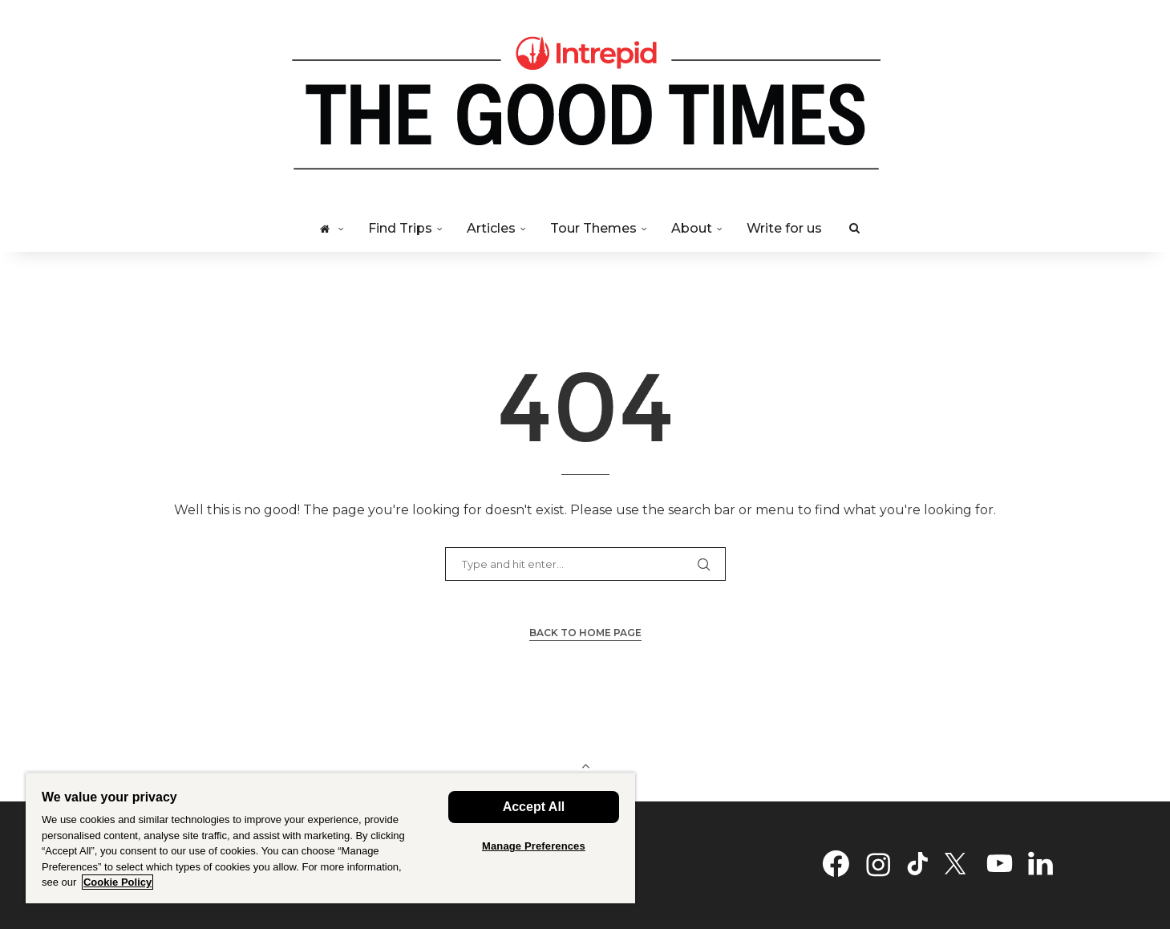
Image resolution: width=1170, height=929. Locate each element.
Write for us (784, 228)
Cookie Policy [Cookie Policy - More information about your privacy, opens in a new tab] (117, 882)
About (691, 228)
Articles (491, 228)
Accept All (534, 806)
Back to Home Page (585, 633)
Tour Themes (593, 228)
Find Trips (400, 228)
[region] (330, 838)
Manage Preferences (533, 846)
